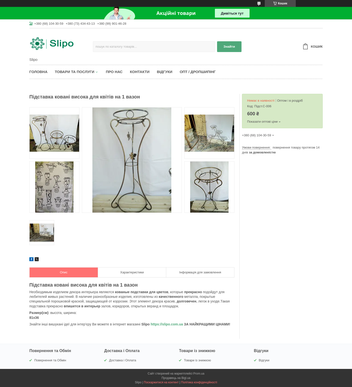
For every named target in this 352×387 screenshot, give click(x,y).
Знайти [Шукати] (229, 46)
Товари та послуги (74, 72)
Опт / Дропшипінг (198, 72)
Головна (38, 72)
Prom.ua (198, 373)
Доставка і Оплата (122, 360)
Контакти (139, 72)
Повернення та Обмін (50, 360)
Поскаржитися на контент (161, 382)
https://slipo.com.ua (167, 324)
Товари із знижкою (197, 360)
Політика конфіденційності (199, 382)
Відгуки (164, 72)
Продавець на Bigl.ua (176, 378)
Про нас (114, 72)
